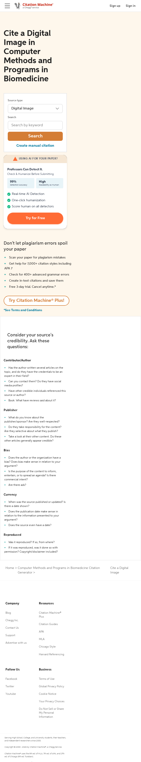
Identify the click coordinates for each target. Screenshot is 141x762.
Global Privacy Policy (51, 686)
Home (9, 568)
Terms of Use (47, 679)
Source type (15, 100)
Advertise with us (16, 643)
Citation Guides (48, 624)
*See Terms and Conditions (23, 310)
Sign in (131, 5)
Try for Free (35, 218)
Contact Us (12, 628)
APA (41, 631)
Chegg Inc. (12, 620)
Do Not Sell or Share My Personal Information (51, 713)
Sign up (115, 5)
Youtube (10, 694)
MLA (42, 639)
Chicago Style (47, 646)
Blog (8, 613)
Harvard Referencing (51, 654)
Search (12, 117)
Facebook (11, 679)
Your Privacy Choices (51, 701)
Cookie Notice (47, 694)
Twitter (9, 686)
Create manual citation (35, 146)
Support (10, 635)
